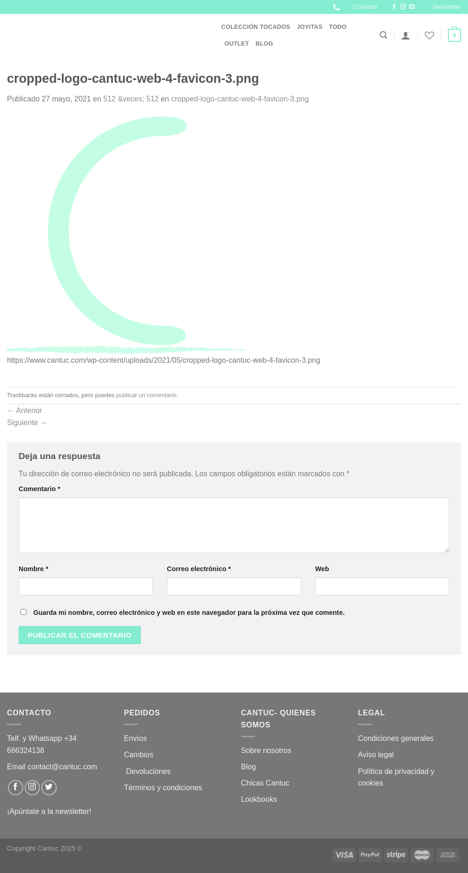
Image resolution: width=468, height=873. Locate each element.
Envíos (135, 738)
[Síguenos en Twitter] (49, 787)
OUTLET (236, 43)
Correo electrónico (199, 569)
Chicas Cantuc (265, 783)
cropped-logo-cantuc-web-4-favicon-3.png (240, 99)
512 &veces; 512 (130, 99)
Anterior (24, 410)
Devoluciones (148, 771)
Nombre (33, 569)
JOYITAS (310, 26)
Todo (338, 26)
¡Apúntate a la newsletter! (49, 811)
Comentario (39, 489)
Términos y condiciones (164, 788)
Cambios (138, 755)
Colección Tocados (255, 26)
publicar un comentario (146, 395)
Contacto (365, 6)
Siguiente (27, 423)
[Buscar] (383, 35)
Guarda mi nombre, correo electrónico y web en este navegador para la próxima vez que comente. (188, 612)
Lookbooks (259, 799)
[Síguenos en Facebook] (394, 7)
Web (322, 569)
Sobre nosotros (266, 750)
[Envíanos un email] (412, 7)
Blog (264, 43)
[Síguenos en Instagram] (403, 7)
